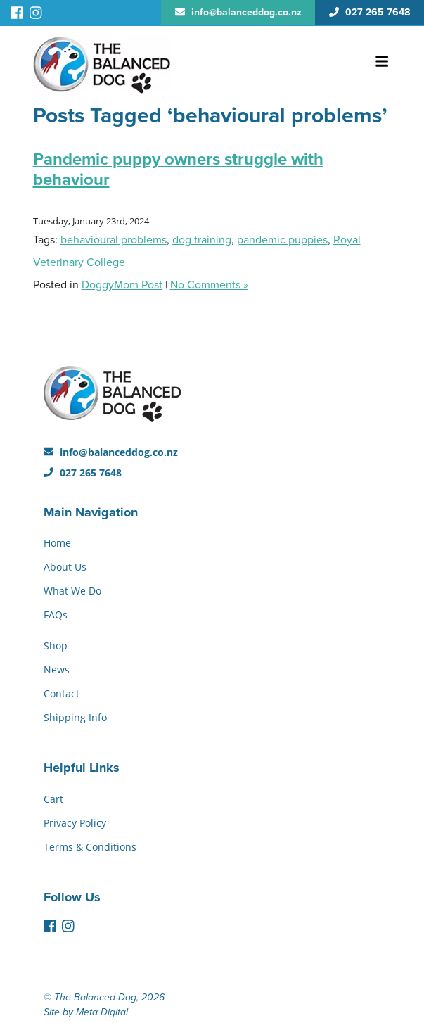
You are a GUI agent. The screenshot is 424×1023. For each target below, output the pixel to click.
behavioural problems (113, 240)
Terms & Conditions (90, 846)
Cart (53, 799)
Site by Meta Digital (86, 1012)
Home (57, 542)
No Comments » (209, 285)
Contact (61, 693)
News (57, 669)
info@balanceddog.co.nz (111, 452)
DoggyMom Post (122, 285)
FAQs (56, 614)
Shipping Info (75, 717)
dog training (201, 240)
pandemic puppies (282, 240)
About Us (65, 566)
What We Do (72, 590)
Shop (56, 645)
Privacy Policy (75, 823)
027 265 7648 (83, 472)
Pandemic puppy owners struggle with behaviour (178, 169)
